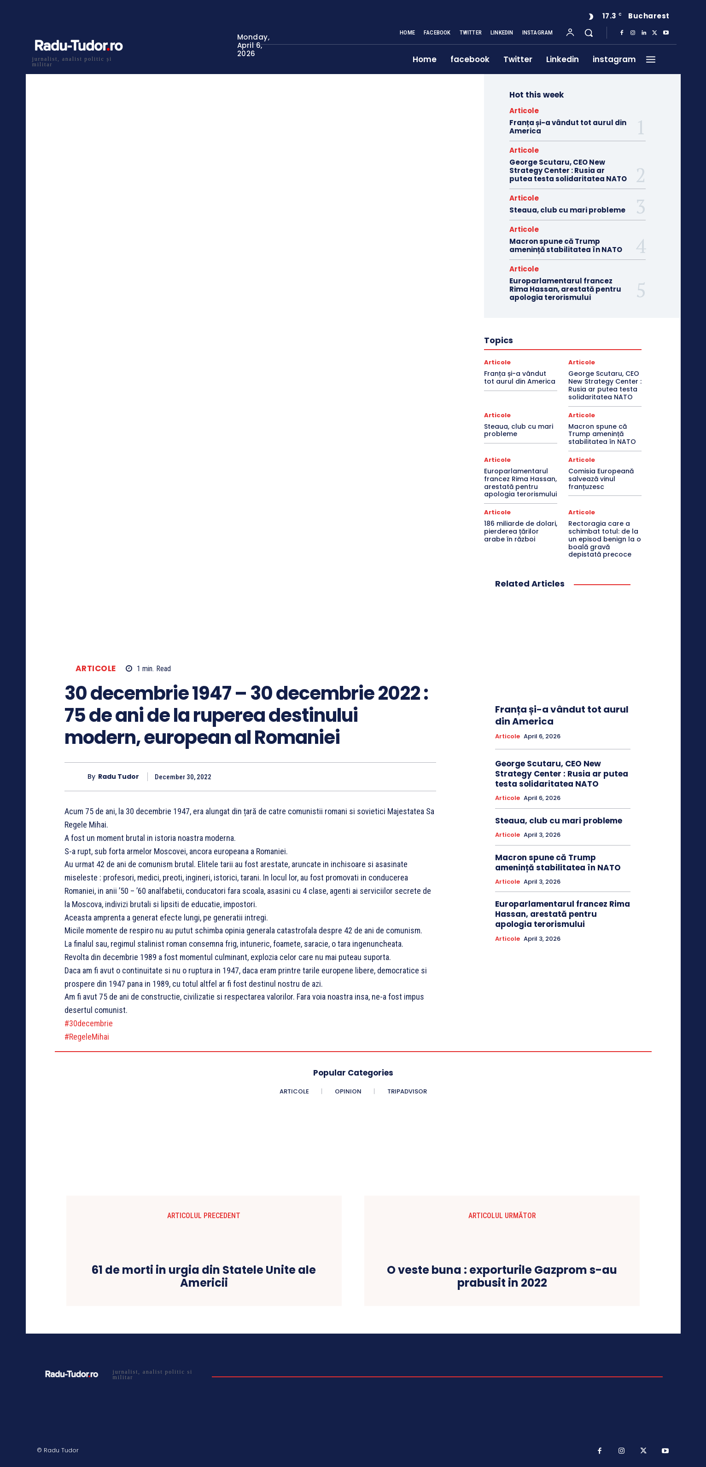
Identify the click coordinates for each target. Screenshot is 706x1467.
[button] (589, 33)
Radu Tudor (118, 777)
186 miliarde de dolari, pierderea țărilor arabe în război (520, 531)
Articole (96, 669)
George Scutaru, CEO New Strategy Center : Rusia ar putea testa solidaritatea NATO (568, 170)
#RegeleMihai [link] (86, 1036)
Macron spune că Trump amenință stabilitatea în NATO (565, 245)
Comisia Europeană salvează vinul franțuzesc (601, 478)
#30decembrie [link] (88, 1023)
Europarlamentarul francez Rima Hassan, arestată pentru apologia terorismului (565, 289)
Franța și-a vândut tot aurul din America (567, 127)
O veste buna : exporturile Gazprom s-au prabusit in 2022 (502, 1277)
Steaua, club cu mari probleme (567, 210)
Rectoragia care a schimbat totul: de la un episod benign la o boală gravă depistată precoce (604, 539)
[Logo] (78, 60)
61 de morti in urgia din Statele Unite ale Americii (204, 1277)
